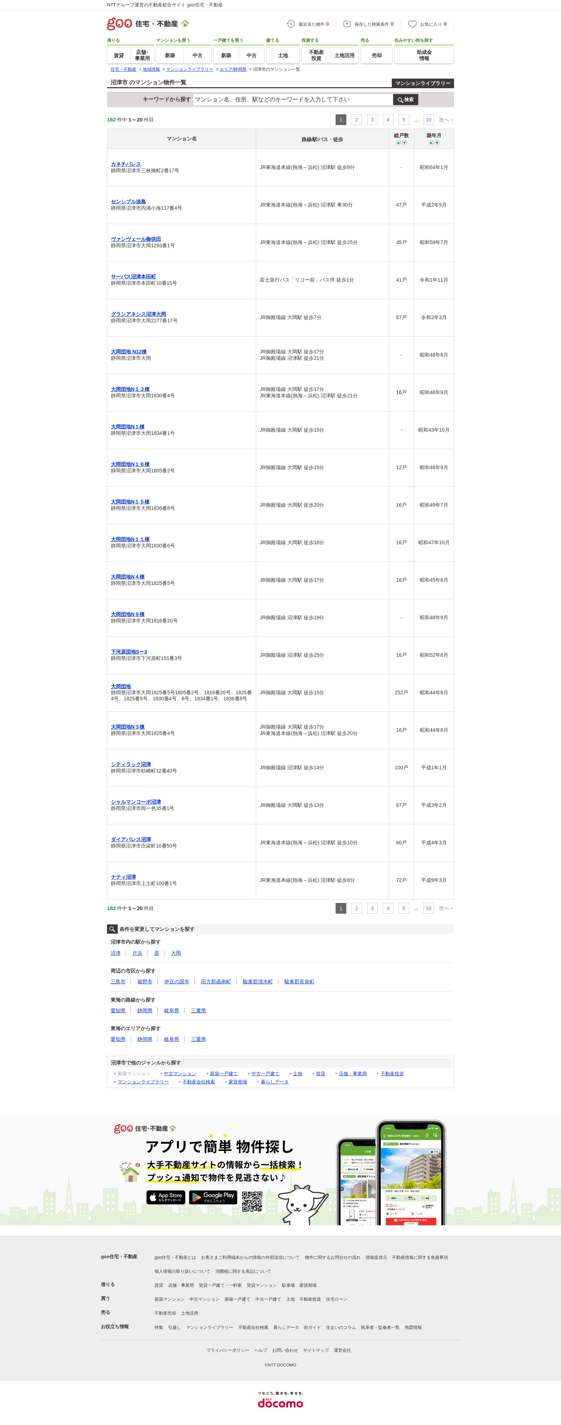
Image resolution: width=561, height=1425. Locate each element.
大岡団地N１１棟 (130, 539)
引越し (174, 1327)
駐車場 (288, 1285)
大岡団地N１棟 (128, 427)
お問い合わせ (285, 1350)
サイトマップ (316, 1350)
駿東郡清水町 (258, 981)
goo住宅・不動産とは (175, 1257)
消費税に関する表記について (243, 1271)
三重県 (198, 1010)
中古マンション (180, 1073)
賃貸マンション (262, 1285)
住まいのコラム (341, 1327)
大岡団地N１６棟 (130, 464)
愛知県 (118, 1010)
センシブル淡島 (128, 201)
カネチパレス (126, 164)
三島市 (118, 981)
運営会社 (342, 1350)
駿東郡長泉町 (299, 981)
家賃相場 (238, 1081)
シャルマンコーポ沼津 (136, 802)
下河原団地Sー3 (129, 652)
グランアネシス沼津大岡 (138, 314)
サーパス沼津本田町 (133, 276)
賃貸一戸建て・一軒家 (220, 1285)
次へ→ (446, 120)
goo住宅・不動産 (119, 1256)
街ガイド (312, 1327)
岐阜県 (171, 1010)
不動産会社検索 (198, 1081)
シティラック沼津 (131, 764)
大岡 (176, 953)
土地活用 (189, 1313)
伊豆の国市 (176, 981)
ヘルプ (260, 1350)
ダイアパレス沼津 (131, 839)
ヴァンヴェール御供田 (136, 239)
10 (428, 120)
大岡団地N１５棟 (130, 502)
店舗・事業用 (353, 1073)
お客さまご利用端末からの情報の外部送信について (250, 1257)
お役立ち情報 (115, 1326)
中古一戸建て (265, 1073)
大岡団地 (121, 686)
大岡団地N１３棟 (130, 389)
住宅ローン (336, 1299)
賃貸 (320, 1073)
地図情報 (413, 1327)
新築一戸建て (224, 1073)
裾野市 (144, 981)
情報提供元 (376, 1257)
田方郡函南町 (216, 981)
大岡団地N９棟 (128, 614)
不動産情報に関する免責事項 (420, 1257)
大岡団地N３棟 (128, 727)
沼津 (116, 953)
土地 (297, 1073)
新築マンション (170, 1299)
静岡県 (144, 1010)
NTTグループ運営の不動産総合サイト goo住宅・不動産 (165, 5)
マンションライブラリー (422, 83)
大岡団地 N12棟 (129, 351)
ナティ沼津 (123, 877)
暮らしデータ (275, 1081)
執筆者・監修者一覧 (380, 1327)
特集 (159, 1327)
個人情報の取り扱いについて (182, 1271)
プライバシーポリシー (227, 1350)
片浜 (137, 953)
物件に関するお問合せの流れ (333, 1257)
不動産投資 (392, 1073)
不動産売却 (165, 1313)
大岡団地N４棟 (128, 577)
